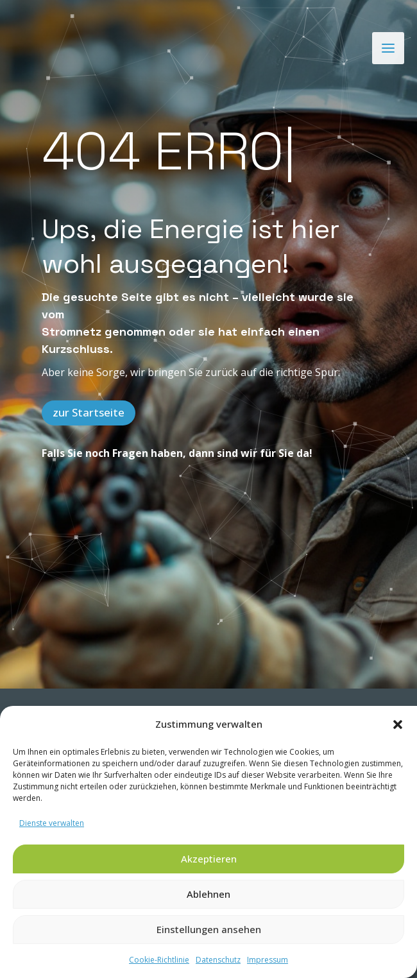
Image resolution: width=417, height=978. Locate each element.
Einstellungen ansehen (209, 929)
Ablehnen (208, 894)
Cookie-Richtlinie (159, 959)
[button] (397, 724)
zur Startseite (88, 412)
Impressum (267, 959)
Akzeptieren (209, 858)
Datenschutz (218, 959)
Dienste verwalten (51, 823)
